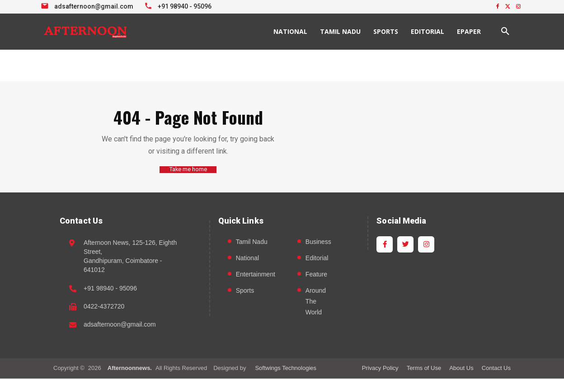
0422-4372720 (104, 306)
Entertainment (255, 274)
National (247, 258)
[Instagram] (426, 244)
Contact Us (496, 368)
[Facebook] (384, 244)
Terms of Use (424, 368)
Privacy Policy (380, 368)
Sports (245, 290)
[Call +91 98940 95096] (179, 5)
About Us (461, 368)
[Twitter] (405, 244)
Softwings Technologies (285, 368)
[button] (505, 32)
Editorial (317, 258)
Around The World (316, 301)
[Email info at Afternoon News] (88, 5)
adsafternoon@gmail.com (120, 324)
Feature (316, 274)
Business (318, 241)
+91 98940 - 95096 (110, 288)
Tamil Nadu (252, 241)
